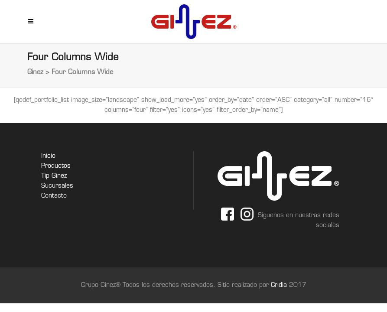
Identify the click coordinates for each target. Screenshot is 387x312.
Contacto (54, 196)
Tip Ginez (54, 176)
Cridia (280, 285)
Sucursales (57, 186)
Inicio (48, 156)
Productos (56, 166)
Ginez (35, 72)
